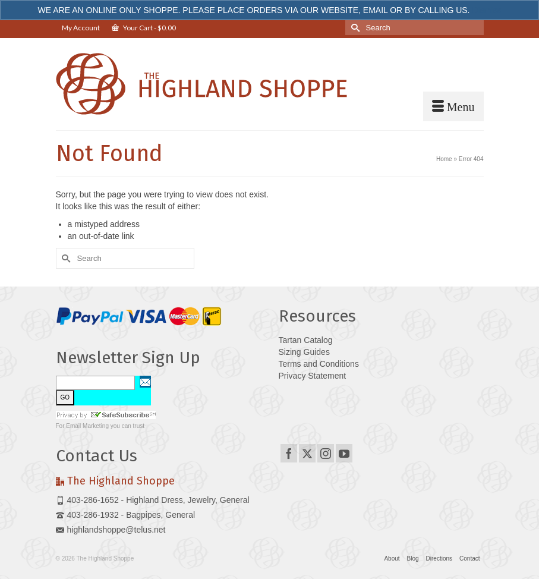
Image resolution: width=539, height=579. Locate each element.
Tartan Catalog (306, 340)
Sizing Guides (304, 352)
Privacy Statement (312, 375)
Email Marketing (87, 426)
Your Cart (144, 27)
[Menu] (453, 106)
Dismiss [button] (486, 10)
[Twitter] (307, 453)
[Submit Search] (354, 27)
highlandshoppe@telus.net (111, 529)
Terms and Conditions (319, 364)
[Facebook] (288, 453)
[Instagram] (325, 453)
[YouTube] (344, 453)
